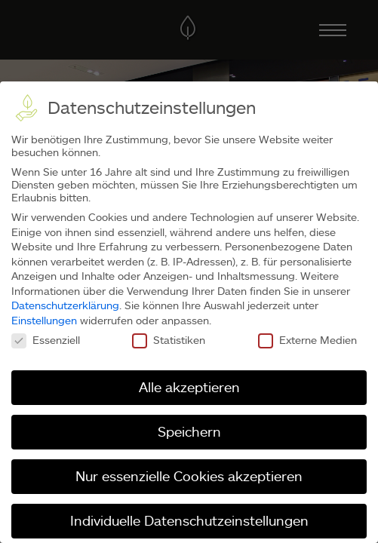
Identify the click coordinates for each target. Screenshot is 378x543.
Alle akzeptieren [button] (189, 387)
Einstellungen (44, 320)
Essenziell (45, 339)
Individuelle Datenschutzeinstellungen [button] (189, 520)
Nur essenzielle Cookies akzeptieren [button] (189, 476)
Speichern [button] (189, 431)
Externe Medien (307, 339)
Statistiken (168, 339)
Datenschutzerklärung (65, 305)
